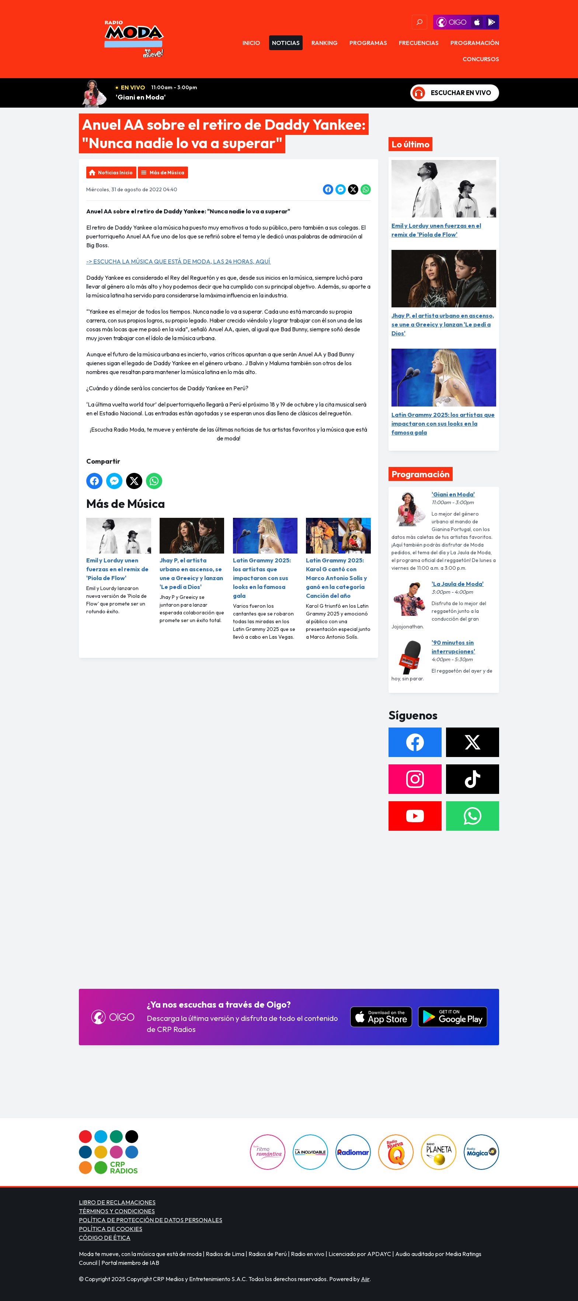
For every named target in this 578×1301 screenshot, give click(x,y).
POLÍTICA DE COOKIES (110, 1228)
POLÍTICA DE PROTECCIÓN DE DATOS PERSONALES (150, 1220)
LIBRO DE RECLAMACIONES (117, 1202)
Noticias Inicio (115, 172)
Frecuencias (419, 42)
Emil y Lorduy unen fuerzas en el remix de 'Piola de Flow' (118, 550)
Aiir (365, 1279)
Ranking (324, 42)
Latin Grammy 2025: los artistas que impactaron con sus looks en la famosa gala (265, 558)
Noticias (286, 42)
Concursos (481, 59)
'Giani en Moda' (141, 97)
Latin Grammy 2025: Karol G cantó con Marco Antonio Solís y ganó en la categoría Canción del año (338, 558)
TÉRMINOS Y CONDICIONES (117, 1211)
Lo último (410, 144)
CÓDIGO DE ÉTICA (104, 1237)
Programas (368, 42)
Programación (474, 42)
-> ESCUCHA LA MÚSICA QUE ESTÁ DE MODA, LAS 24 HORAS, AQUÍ (178, 261)
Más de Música (167, 172)
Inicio (251, 42)
